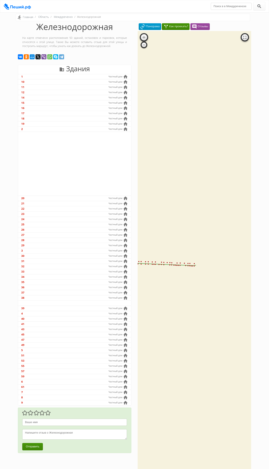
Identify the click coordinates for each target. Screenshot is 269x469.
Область (43, 17)
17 (22, 113)
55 (22, 366)
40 (22, 319)
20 (22, 198)
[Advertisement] (74, 163)
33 (22, 271)
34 (22, 277)
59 (22, 376)
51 (22, 355)
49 (22, 345)
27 (22, 235)
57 (22, 371)
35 (22, 282)
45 (22, 334)
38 (22, 298)
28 (22, 240)
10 (22, 82)
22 (22, 208)
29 (22, 245)
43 (22, 329)
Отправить (32, 446)
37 (22, 292)
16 (22, 108)
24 (22, 219)
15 (22, 103)
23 (22, 214)
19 (22, 124)
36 (22, 287)
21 (22, 203)
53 (22, 360)
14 (22, 97)
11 (22, 87)
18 (22, 118)
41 (22, 324)
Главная (28, 17)
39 (22, 308)
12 (22, 92)
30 (22, 256)
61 (22, 387)
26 (22, 229)
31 (22, 261)
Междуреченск (63, 17)
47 (22, 340)
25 (22, 224)
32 (22, 266)
